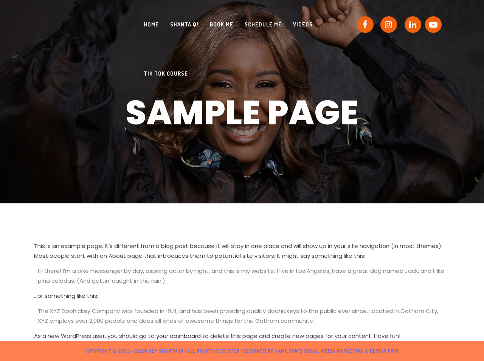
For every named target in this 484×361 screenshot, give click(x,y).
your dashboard (178, 336)
